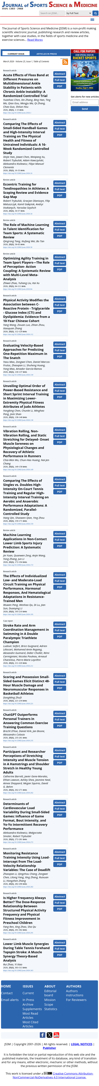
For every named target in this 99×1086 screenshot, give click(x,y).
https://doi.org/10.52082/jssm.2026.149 (18, 469)
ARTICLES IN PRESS (47, 54)
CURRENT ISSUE (16, 54)
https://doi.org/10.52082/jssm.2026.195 (18, 614)
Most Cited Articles (30, 1024)
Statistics (50, 1009)
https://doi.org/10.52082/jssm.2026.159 (18, 524)
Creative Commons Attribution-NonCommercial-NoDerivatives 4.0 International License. (53, 1075)
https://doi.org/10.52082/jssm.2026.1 (17, 113)
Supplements (32, 1009)
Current (28, 993)
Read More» (35, 40)
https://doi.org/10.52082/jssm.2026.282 (18, 887)
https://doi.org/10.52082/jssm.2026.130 (18, 375)
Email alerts (10, 1000)
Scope (48, 1004)
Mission (50, 1000)
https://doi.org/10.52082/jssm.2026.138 (18, 420)
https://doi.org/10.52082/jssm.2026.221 (18, 703)
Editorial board (50, 993)
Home (6, 986)
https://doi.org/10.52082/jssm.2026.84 (17, 289)
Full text (60, 79)
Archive (27, 1004)
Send (85, 108)
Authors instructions (74, 993)
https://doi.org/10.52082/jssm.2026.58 (17, 247)
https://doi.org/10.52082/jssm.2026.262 (18, 793)
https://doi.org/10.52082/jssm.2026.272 (18, 842)
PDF (59, 86)
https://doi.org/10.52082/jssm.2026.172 (18, 565)
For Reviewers (76, 1000)
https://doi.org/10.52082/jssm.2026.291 (18, 933)
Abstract (60, 73)
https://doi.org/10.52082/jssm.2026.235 (18, 740)
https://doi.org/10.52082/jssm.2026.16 (17, 173)
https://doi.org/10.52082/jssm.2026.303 (18, 970)
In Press (28, 1000)
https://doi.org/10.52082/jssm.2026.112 (18, 334)
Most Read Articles (30, 1015)
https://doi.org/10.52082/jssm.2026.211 (18, 666)
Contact (7, 993)
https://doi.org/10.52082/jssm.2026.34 (17, 214)
